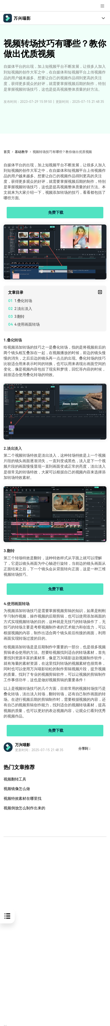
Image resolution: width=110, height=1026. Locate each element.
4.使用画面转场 (27, 324)
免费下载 (55, 212)
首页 (7, 152)
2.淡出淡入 (23, 308)
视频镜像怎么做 (17, 788)
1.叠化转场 (23, 300)
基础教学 (21, 152)
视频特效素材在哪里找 (22, 798)
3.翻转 (19, 316)
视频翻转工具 (15, 779)
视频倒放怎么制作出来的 (24, 808)
